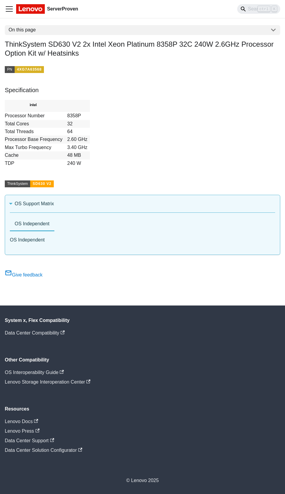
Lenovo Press (22, 431)
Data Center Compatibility (35, 332)
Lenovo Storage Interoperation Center (48, 381)
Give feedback (23, 274)
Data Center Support (29, 440)
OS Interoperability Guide (34, 372)
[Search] (258, 9)
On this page (22, 29)
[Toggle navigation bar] (9, 8)
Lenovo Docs (21, 421)
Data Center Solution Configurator (43, 450)
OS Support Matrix (34, 203)
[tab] (32, 224)
